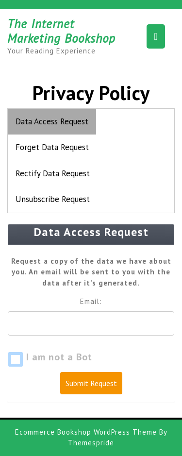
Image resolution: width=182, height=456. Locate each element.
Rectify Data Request (53, 173)
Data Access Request (52, 121)
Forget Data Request (52, 147)
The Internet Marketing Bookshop (61, 31)
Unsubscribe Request (53, 199)
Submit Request (91, 383)
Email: (91, 301)
